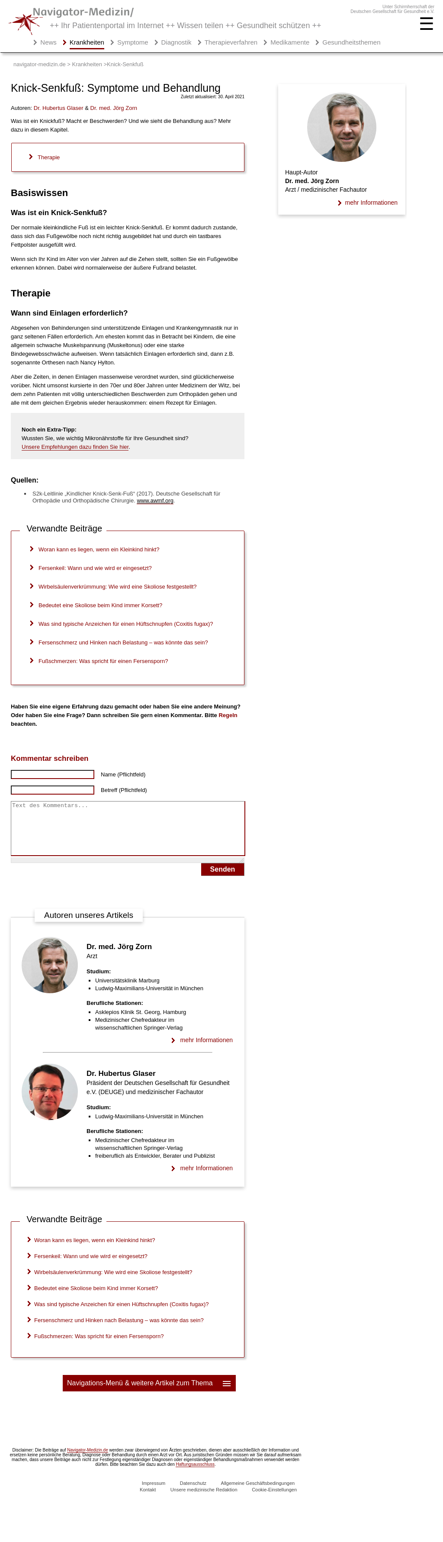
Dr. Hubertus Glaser (121, 1084)
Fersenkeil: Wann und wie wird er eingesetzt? (95, 568)
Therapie (49, 157)
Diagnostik (176, 42)
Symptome (132, 42)
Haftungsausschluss (195, 1474)
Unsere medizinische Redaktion (204, 1500)
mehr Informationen (206, 1050)
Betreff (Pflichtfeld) (124, 790)
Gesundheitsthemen (351, 42)
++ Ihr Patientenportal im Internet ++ (185, 25)
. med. (113, 108)
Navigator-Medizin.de (87, 1460)
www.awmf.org (155, 500)
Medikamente (289, 42)
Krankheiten (87, 42)
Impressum (153, 1493)
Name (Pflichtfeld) (123, 774)
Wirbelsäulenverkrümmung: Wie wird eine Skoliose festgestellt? (118, 586)
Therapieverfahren (231, 42)
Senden (222, 879)
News (48, 42)
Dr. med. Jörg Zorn (119, 957)
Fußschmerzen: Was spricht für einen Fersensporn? (103, 661)
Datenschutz (193, 1493)
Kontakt (148, 1500)
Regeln (227, 715)
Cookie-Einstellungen (274, 1500)
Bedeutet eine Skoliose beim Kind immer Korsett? (100, 605)
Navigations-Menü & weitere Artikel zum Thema (149, 1393)
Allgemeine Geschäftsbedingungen (258, 1493)
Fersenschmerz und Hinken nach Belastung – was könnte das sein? (123, 642)
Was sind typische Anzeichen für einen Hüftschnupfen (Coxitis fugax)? (126, 624)
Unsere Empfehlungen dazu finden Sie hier (75, 447)
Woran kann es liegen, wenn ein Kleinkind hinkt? (99, 549)
